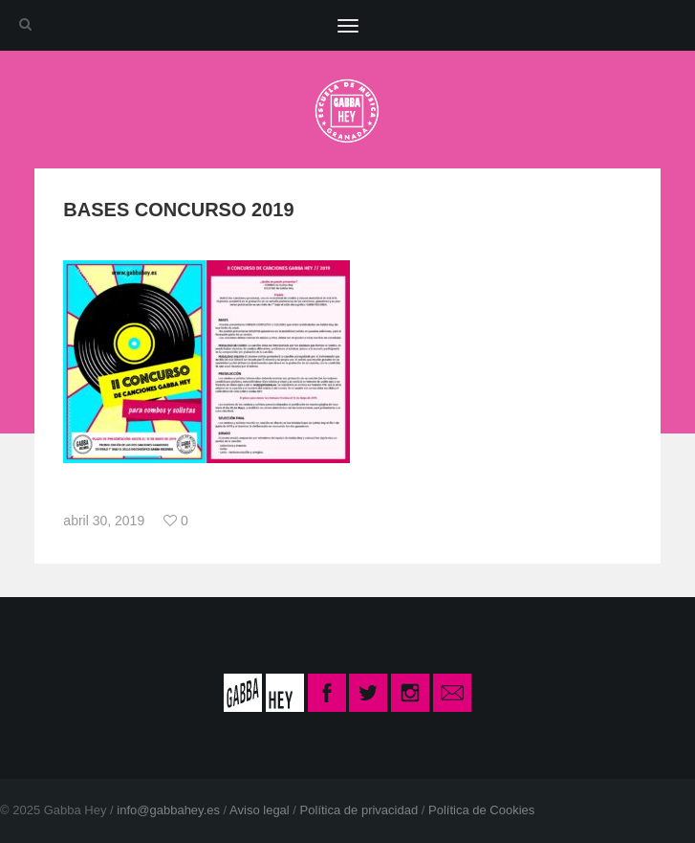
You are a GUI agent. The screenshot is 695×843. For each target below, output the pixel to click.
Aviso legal (259, 810)
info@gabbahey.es (168, 810)
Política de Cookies (481, 810)
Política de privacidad (359, 810)
